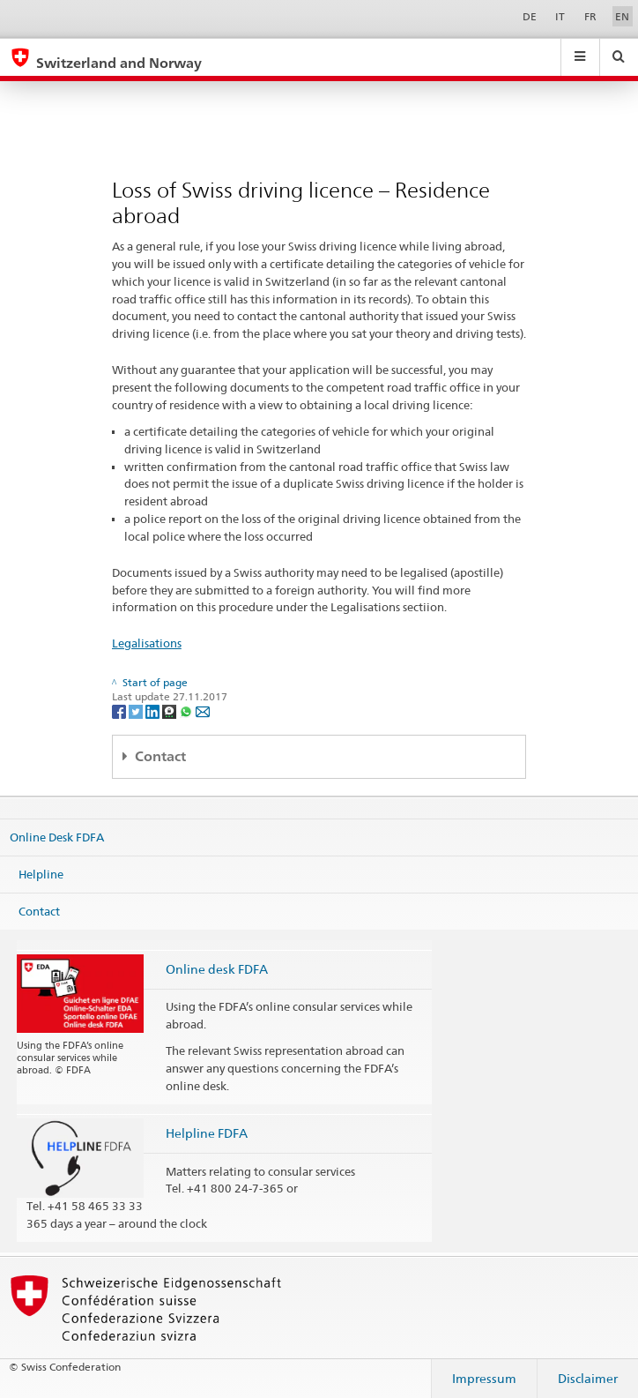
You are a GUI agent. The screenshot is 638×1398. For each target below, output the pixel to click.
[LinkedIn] (153, 710)
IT (560, 16)
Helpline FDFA (207, 1132)
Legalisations (147, 643)
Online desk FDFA (217, 968)
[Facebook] (120, 710)
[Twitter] (137, 710)
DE (530, 16)
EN (622, 16)
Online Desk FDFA (57, 837)
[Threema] (170, 710)
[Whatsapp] (187, 710)
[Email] (203, 710)
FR (590, 16)
